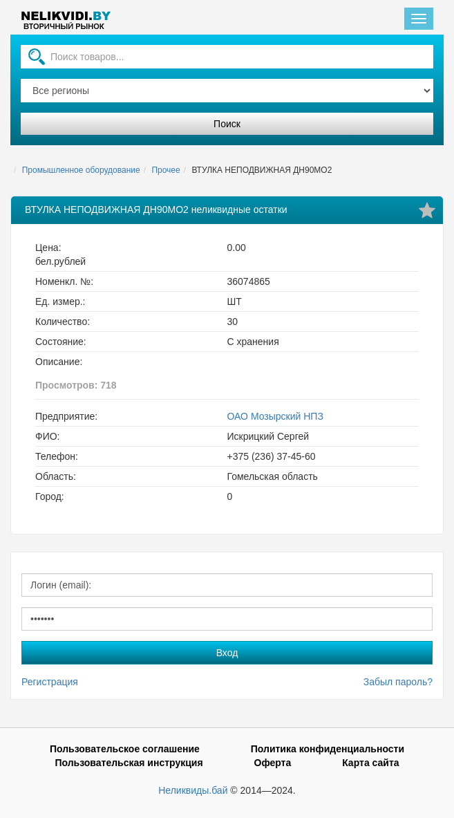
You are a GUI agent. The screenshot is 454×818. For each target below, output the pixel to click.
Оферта (273, 762)
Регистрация (49, 681)
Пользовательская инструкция (128, 762)
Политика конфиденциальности (327, 748)
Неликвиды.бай (192, 790)
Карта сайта (370, 762)
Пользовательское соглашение (125, 748)
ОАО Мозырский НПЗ (275, 416)
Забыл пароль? (398, 681)
